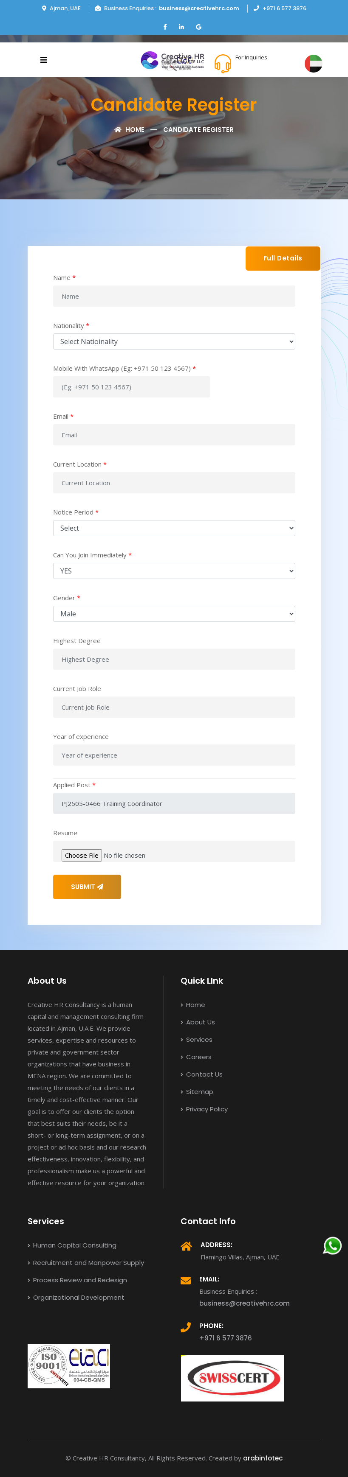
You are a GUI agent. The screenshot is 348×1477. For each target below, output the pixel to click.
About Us (198, 1022)
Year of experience (81, 736)
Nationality (71, 325)
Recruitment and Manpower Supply (86, 1262)
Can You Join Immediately (92, 555)
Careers (196, 1056)
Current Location (80, 464)
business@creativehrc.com (199, 8)
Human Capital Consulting (72, 1245)
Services (196, 1039)
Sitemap (197, 1091)
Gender (66, 597)
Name (64, 277)
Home (129, 129)
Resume (65, 832)
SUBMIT (87, 886)
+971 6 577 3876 (265, 67)
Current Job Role (77, 688)
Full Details (283, 258)
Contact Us (202, 1074)
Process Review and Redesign (77, 1280)
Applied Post (74, 784)
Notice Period (76, 512)
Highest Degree (77, 640)
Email (63, 416)
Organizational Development (76, 1297)
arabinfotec (263, 1458)
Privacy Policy (204, 1109)
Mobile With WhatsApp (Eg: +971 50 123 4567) (124, 368)
